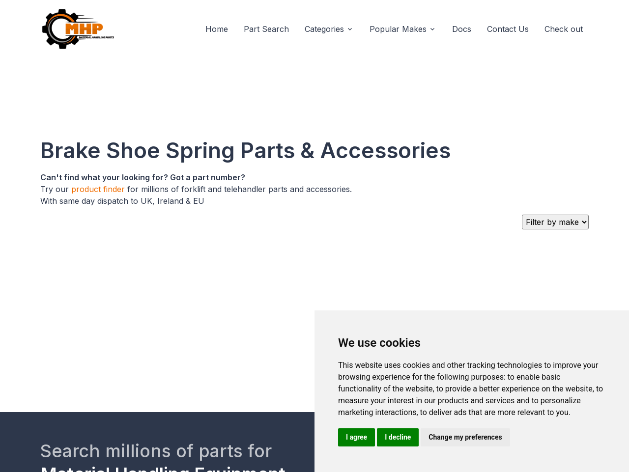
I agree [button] (356, 437)
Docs (461, 29)
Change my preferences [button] (465, 437)
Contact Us (508, 29)
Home (216, 29)
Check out (563, 29)
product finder (98, 189)
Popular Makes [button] (398, 29)
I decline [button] (398, 437)
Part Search (266, 29)
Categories (324, 29)
